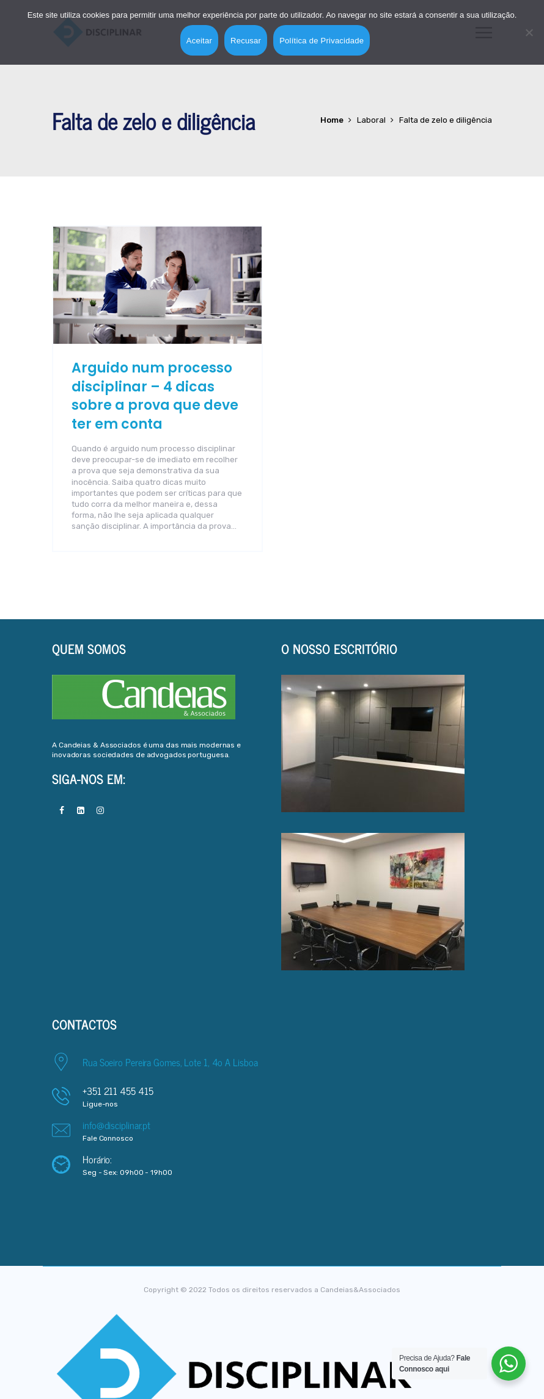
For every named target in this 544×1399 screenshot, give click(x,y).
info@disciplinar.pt (116, 1125)
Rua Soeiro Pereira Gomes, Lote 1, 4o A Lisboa (170, 1062)
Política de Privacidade (321, 40)
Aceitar (199, 40)
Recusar (245, 40)
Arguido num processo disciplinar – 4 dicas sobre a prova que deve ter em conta (155, 396)
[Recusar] (529, 32)
